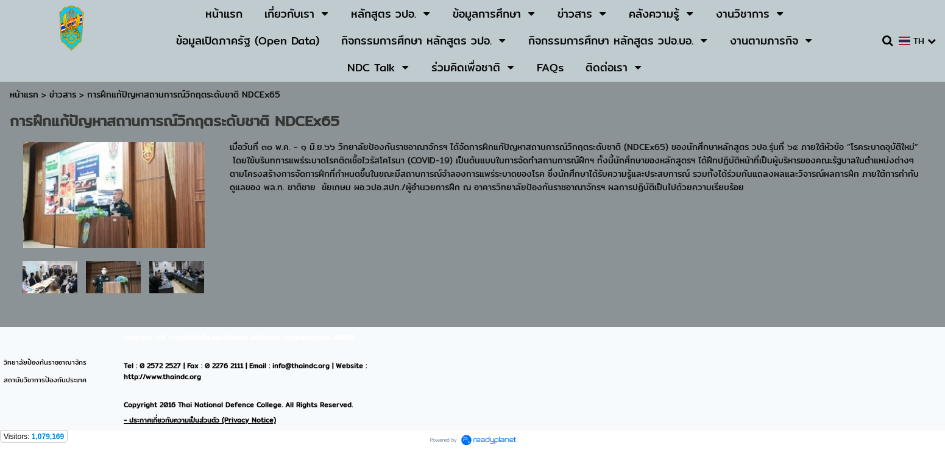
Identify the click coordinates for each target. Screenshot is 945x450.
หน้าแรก (24, 94)
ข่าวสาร (64, 94)
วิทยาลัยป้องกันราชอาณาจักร (45, 362)
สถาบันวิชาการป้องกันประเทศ (45, 379)
